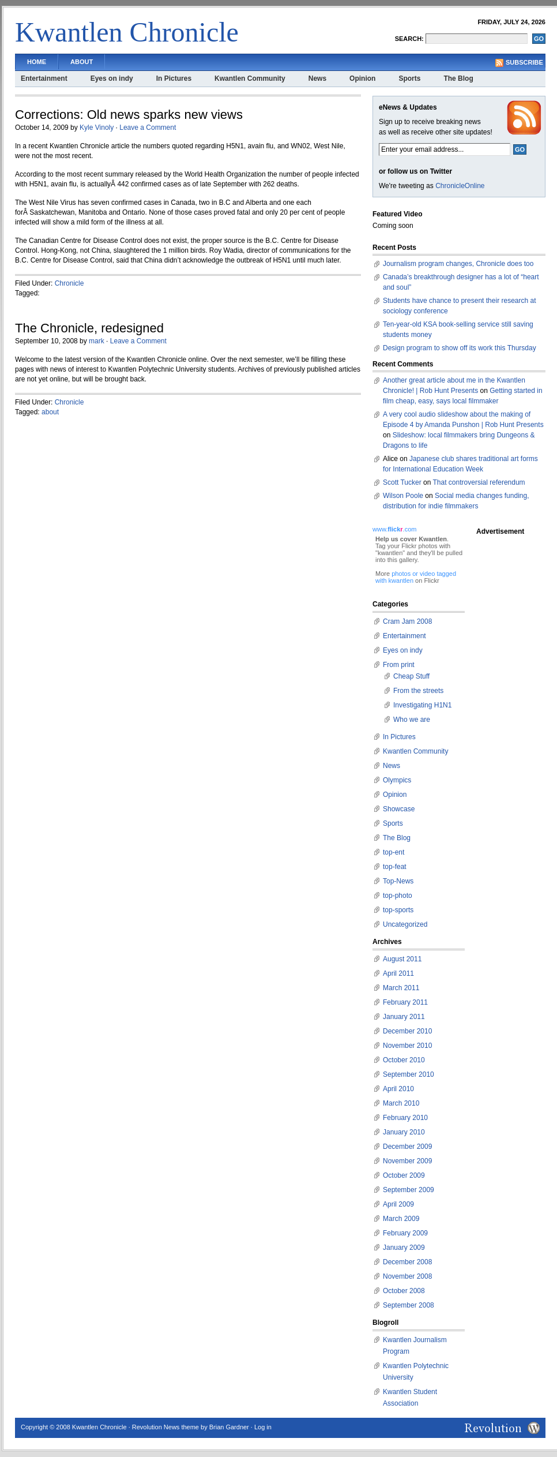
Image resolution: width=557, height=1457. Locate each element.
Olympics (397, 780)
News (317, 78)
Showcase (399, 809)
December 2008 (407, 1262)
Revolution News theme (165, 1427)
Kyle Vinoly (97, 127)
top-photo (397, 896)
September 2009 (408, 1190)
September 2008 (408, 1305)
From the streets (418, 691)
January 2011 (404, 1017)
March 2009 (401, 1219)
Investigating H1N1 (422, 705)
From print (399, 665)
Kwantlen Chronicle (127, 32)
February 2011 (405, 1002)
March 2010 (401, 1103)
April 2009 (398, 1204)
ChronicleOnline (459, 186)
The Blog (458, 78)
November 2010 (407, 1046)
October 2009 (404, 1175)
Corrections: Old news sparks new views (129, 114)
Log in (263, 1427)
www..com (394, 529)
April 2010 (398, 1089)
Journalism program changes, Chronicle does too (458, 264)
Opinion (362, 78)
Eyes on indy (112, 78)
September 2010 (408, 1074)
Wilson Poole (403, 496)
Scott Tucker (402, 482)
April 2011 (398, 973)
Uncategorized (405, 924)
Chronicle (69, 283)
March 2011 (401, 988)
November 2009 (407, 1161)
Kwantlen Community (249, 78)
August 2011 (402, 959)
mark (96, 341)
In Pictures (173, 78)
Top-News (398, 881)
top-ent (393, 852)
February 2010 (405, 1118)
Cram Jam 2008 (407, 621)
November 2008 (407, 1276)
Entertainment (44, 78)
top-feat (395, 867)
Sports (409, 78)
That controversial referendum (479, 482)
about (50, 412)
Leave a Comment (147, 127)
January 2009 (404, 1247)
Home (36, 61)
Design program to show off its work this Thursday (459, 348)
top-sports (398, 910)
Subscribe (524, 62)
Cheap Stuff (411, 676)
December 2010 (407, 1031)
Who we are (411, 720)
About (81, 61)
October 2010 (404, 1060)
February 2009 (405, 1233)
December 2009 (407, 1147)
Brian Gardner (229, 1427)
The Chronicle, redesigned (89, 328)
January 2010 (404, 1132)
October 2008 (404, 1291)
